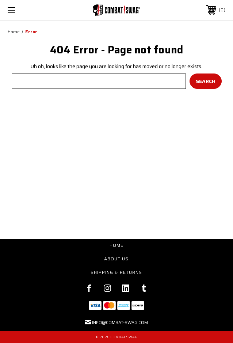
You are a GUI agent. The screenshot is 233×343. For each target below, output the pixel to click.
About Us (116, 258)
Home (116, 245)
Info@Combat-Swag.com (120, 322)
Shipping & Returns (116, 272)
